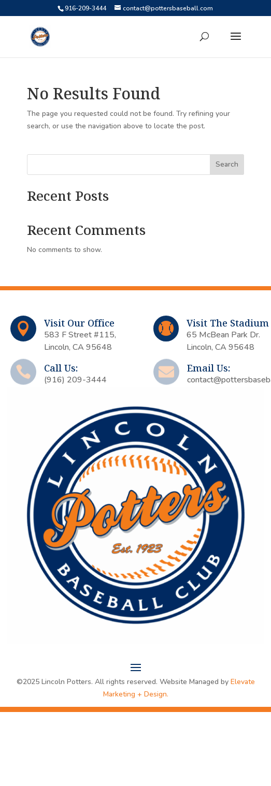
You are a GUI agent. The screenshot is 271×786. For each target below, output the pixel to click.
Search (227, 164)
